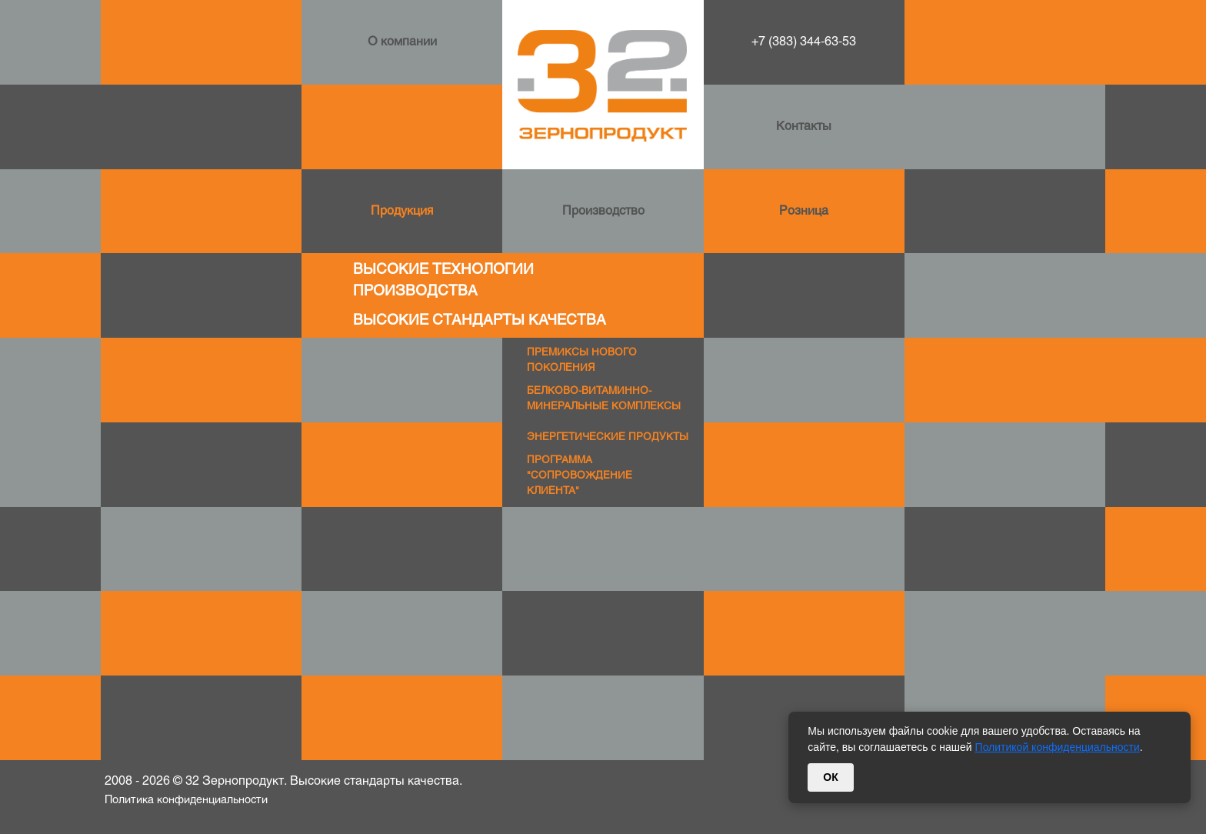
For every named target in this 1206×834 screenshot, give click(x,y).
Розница (803, 211)
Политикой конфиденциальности (1057, 747)
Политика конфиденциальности (186, 801)
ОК (830, 777)
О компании (402, 42)
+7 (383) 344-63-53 (803, 42)
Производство (603, 211)
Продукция (402, 211)
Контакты (803, 126)
